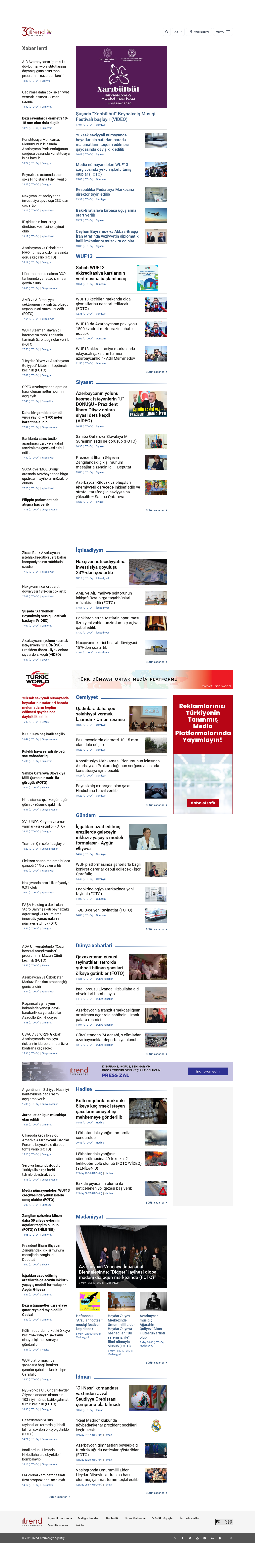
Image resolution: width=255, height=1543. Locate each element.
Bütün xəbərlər (155, 371)
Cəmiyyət (87, 697)
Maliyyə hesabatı (89, 1518)
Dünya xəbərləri (94, 945)
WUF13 (84, 256)
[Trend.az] (37, 31)
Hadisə (84, 1089)
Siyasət (84, 382)
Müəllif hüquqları (163, 1518)
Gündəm (86, 815)
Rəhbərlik (112, 1518)
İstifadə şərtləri (190, 1518)
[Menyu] (223, 32)
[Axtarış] (167, 32)
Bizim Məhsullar (135, 1518)
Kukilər (80, 1525)
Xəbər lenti (34, 48)
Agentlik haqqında (60, 1518)
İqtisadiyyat (89, 550)
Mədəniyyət (89, 1217)
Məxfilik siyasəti (59, 1525)
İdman (83, 1377)
